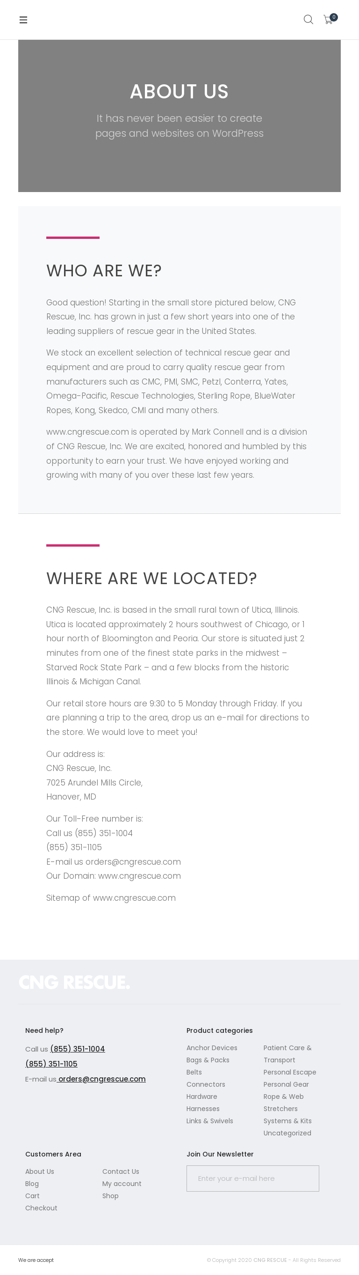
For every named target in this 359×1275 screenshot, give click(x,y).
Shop (110, 1196)
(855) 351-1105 (51, 1064)
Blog (32, 1183)
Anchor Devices (212, 1048)
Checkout (41, 1208)
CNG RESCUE (270, 1260)
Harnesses (203, 1108)
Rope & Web (284, 1096)
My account (122, 1183)
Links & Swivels (210, 1121)
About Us (39, 1171)
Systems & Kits (288, 1121)
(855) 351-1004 (77, 1049)
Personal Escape (290, 1072)
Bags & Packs (208, 1060)
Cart (32, 1196)
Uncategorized (287, 1133)
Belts (194, 1072)
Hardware (202, 1096)
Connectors (206, 1084)
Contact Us (120, 1171)
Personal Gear (286, 1084)
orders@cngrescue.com (101, 1079)
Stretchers (281, 1108)
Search (309, 19)
